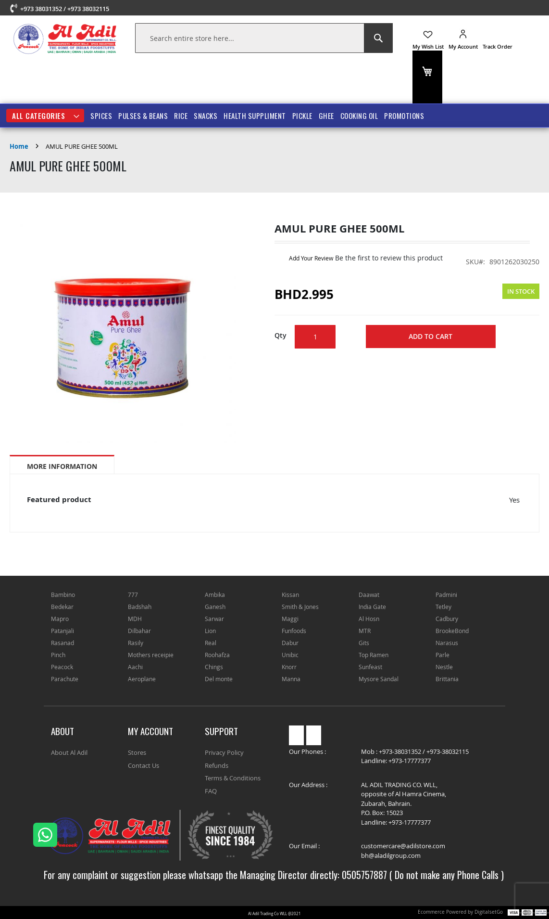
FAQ (211, 791)
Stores (137, 752)
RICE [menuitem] (180, 115)
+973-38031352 (400, 751)
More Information (62, 466)
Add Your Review (311, 258)
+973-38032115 (447, 751)
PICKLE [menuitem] (302, 115)
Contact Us (143, 765)
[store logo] (65, 39)
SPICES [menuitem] (101, 115)
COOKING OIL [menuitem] (359, 115)
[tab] (62, 464)
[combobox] (264, 38)
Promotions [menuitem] (404, 115)
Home (19, 146)
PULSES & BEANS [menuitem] (143, 115)
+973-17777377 (409, 760)
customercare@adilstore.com (403, 845)
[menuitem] (45, 115)
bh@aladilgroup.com (391, 855)
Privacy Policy (224, 752)
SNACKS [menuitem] (205, 115)
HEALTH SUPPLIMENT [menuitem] (255, 115)
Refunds (216, 765)
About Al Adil (69, 752)
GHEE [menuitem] (326, 115)
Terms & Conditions (233, 778)
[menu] (274, 115)
